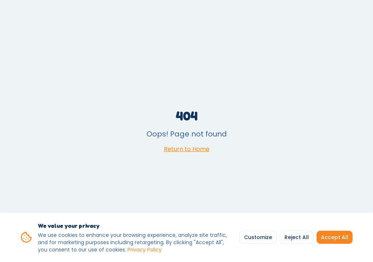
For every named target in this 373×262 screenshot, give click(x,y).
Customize (258, 237)
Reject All (296, 237)
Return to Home (186, 149)
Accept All (334, 237)
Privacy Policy (144, 249)
